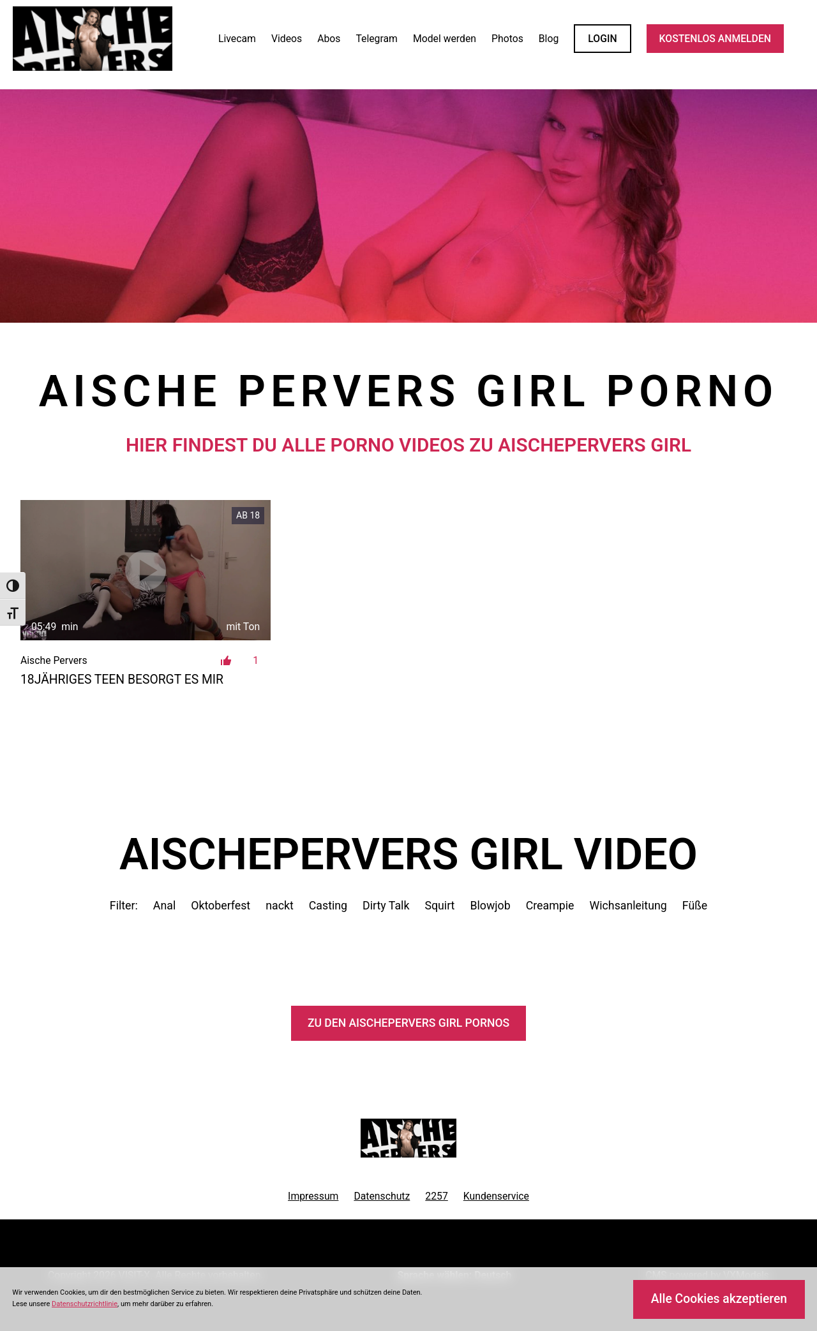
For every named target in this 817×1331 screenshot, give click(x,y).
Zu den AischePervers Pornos (408, 1023)
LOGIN (602, 39)
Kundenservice (496, 1196)
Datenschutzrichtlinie (84, 1304)
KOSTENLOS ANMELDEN (715, 39)
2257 (436, 1196)
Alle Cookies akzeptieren (719, 1298)
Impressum (313, 1196)
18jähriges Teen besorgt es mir (121, 679)
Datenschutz (382, 1196)
